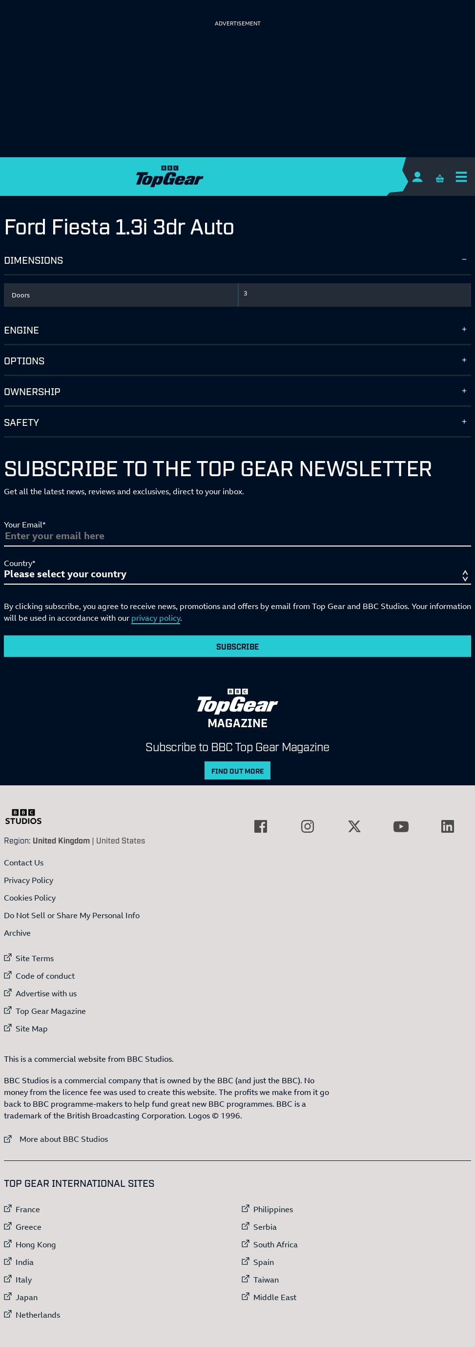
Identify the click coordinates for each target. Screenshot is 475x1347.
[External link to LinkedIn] (447, 826)
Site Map (32, 1028)
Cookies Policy (30, 898)
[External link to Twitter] (354, 826)
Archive (17, 933)
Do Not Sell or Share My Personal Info (72, 915)
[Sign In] (417, 176)
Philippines (273, 1209)
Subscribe (237, 646)
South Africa (275, 1244)
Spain (263, 1262)
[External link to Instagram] (307, 826)
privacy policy (155, 617)
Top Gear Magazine (51, 1011)
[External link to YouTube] (400, 826)
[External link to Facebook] (260, 826)
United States (120, 840)
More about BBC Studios (56, 1138)
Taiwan (266, 1279)
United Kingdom (61, 840)
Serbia (265, 1227)
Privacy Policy (28, 880)
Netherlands (38, 1315)
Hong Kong (36, 1244)
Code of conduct (45, 976)
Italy (24, 1279)
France (28, 1209)
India (25, 1262)
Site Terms (35, 958)
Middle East (274, 1297)
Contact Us (23, 862)
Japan (27, 1297)
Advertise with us (46, 993)
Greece (28, 1227)
